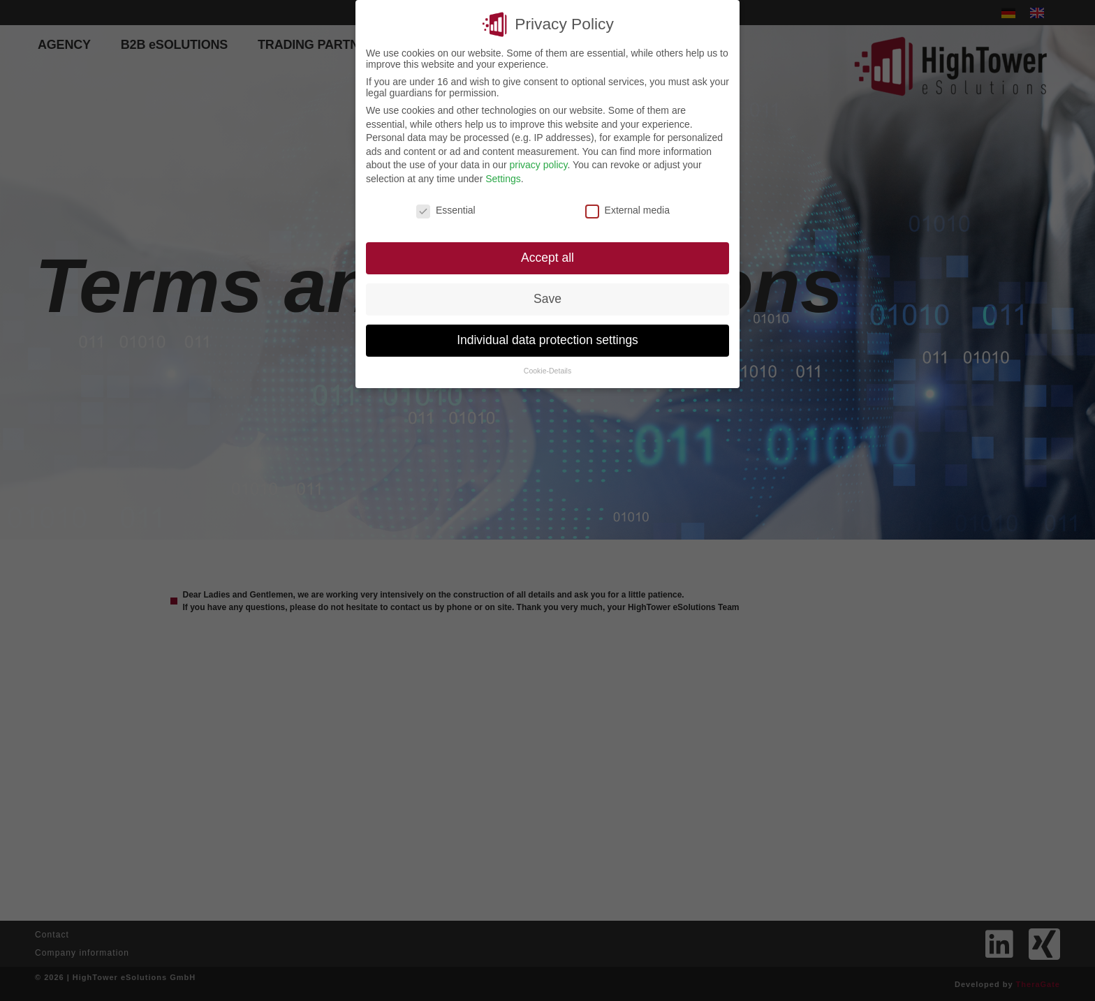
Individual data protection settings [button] (547, 340)
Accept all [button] (547, 258)
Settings (503, 178)
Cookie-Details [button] (547, 370)
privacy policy (538, 164)
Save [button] (547, 299)
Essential (446, 210)
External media (627, 210)
